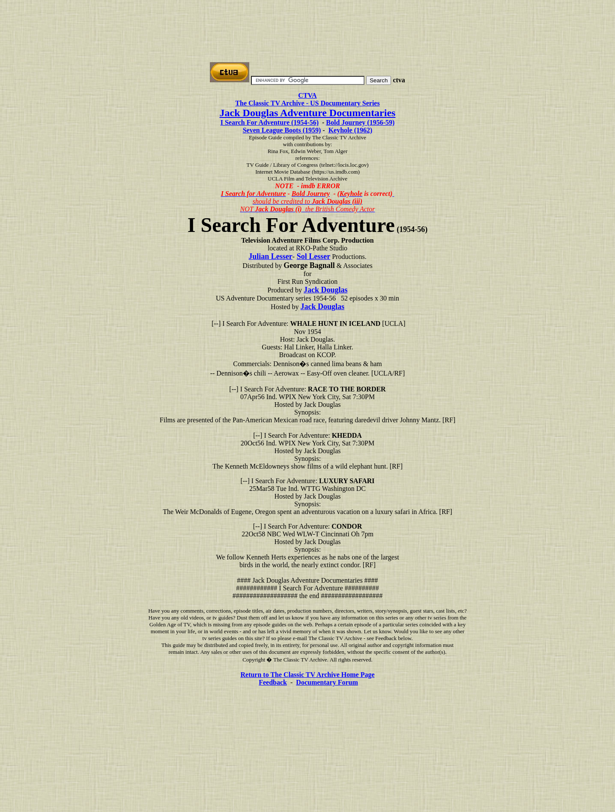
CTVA (307, 95)
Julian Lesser (270, 256)
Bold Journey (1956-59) (360, 122)
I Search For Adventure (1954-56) (270, 122)
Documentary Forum (327, 682)
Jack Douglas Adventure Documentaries (308, 112)
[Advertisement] (307, 22)
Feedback (273, 682)
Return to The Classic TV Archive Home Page (307, 674)
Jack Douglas (326, 290)
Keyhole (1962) (350, 130)
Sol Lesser (314, 256)
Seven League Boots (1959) (282, 130)
